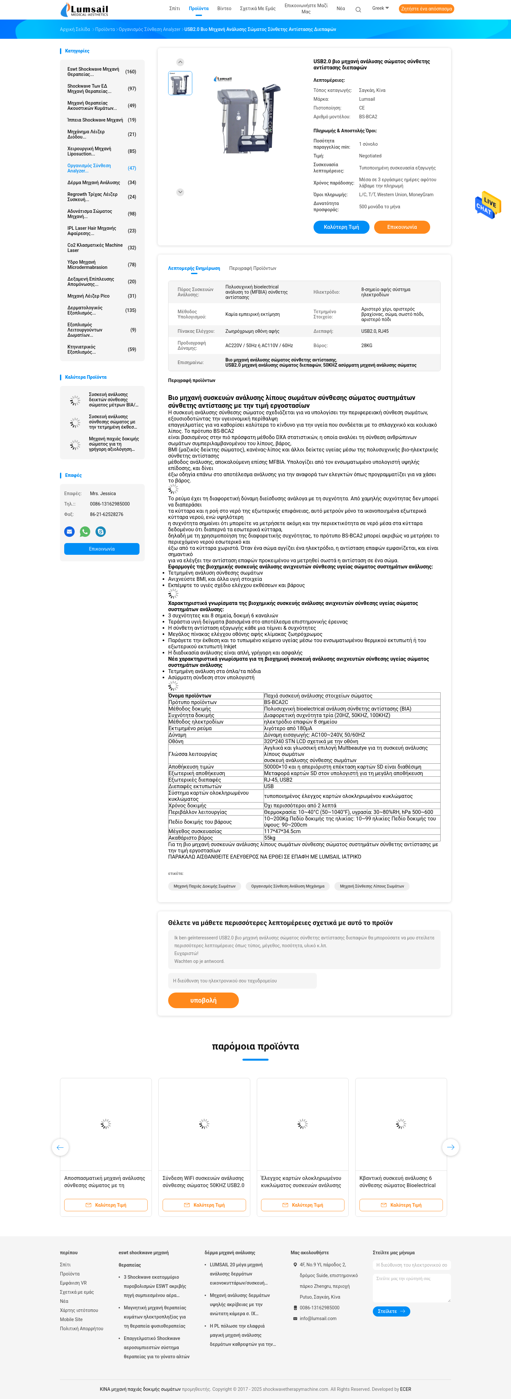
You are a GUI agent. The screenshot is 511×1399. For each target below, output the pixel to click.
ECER (405, 1389)
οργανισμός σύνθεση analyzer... (101, 168)
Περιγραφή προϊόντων (252, 268)
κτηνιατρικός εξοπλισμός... (101, 349)
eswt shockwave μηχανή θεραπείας (144, 1259)
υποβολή (203, 1000)
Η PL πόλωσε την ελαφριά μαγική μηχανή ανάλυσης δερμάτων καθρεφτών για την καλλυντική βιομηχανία (241, 1336)
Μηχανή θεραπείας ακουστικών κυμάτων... (101, 105)
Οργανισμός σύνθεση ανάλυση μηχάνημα (287, 886)
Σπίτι (65, 1264)
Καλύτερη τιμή (341, 227)
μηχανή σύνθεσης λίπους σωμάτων (372, 886)
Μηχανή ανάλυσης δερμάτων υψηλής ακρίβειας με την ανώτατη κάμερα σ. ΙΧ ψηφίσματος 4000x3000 (240, 1305)
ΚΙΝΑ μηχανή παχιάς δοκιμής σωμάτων (140, 1389)
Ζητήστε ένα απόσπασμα (426, 8)
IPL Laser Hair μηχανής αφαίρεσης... (101, 231)
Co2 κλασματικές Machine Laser (101, 248)
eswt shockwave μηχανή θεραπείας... (101, 71)
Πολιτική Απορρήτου (81, 1328)
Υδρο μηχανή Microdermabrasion (101, 264)
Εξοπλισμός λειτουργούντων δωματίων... (101, 330)
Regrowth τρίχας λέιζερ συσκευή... (101, 197)
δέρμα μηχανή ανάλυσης (101, 182)
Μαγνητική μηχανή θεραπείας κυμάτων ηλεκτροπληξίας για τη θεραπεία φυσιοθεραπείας (155, 1317)
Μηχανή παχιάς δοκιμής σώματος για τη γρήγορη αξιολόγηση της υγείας (114, 444)
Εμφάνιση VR (73, 1283)
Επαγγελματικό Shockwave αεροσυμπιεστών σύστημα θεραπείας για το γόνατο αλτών (157, 1347)
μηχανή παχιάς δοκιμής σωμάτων (205, 886)
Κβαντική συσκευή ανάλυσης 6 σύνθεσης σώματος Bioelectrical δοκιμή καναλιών (397, 1185)
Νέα (64, 1301)
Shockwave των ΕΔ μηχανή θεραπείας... (101, 88)
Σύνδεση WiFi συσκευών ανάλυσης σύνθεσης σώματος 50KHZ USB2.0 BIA (203, 1185)
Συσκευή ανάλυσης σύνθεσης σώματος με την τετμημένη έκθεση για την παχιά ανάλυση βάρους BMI (113, 422)
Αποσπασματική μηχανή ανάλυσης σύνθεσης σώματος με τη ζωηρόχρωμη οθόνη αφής (104, 1185)
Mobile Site (71, 1319)
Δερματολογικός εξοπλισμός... (101, 310)
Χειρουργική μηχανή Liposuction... (101, 151)
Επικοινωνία (101, 549)
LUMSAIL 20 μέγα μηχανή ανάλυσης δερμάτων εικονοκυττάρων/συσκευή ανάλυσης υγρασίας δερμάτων (241, 1275)
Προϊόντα (70, 1273)
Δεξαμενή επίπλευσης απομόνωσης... (101, 281)
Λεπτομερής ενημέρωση (194, 268)
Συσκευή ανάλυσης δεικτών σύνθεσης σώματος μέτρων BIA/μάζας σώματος (112, 399)
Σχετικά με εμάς (77, 1292)
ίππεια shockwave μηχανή (101, 120)
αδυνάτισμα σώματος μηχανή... (101, 214)
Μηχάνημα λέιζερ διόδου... (101, 134)
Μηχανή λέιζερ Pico (101, 296)
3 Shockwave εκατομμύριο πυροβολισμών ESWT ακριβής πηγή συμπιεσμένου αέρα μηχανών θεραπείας (155, 1287)
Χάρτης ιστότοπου (79, 1310)
